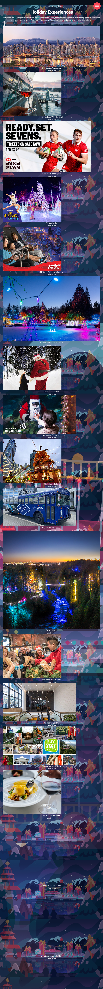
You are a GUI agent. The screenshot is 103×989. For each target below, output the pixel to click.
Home (42, 6)
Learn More (51, 70)
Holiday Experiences (55, 6)
